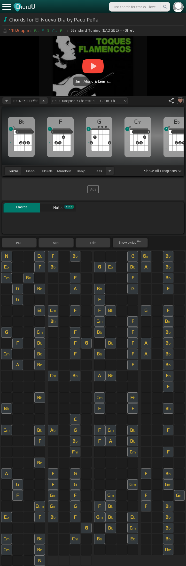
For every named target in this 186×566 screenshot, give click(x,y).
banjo (81, 171)
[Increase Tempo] (43, 100)
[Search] (165, 7)
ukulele (47, 171)
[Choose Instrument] (109, 171)
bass (98, 171)
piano (30, 171)
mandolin (64, 171)
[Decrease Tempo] (6, 100)
